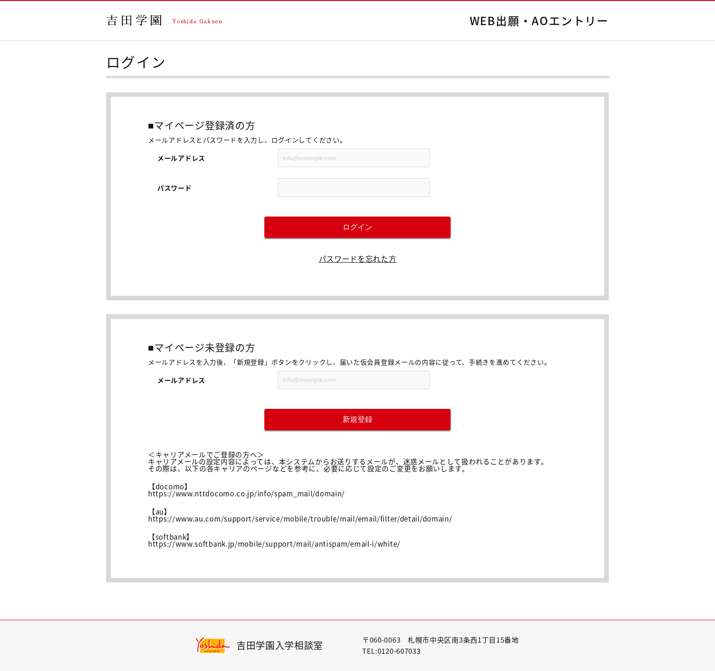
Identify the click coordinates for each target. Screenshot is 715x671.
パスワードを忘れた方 (358, 258)
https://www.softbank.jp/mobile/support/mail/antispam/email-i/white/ (274, 544)
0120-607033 (399, 651)
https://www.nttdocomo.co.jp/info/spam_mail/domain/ (246, 493)
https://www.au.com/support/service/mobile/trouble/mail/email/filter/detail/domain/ (300, 519)
